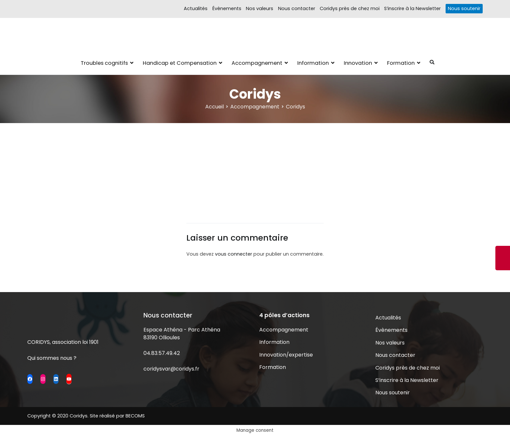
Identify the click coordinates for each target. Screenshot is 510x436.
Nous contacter (296, 8)
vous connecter (233, 254)
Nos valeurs (259, 8)
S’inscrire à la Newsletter (412, 8)
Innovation (358, 63)
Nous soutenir (464, 8)
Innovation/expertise (286, 355)
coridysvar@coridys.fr (171, 369)
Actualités (196, 8)
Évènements (226, 8)
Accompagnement (257, 63)
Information (313, 63)
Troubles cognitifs (104, 63)
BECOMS (135, 416)
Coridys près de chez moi (350, 8)
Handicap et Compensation (180, 63)
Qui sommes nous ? (51, 358)
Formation (401, 63)
